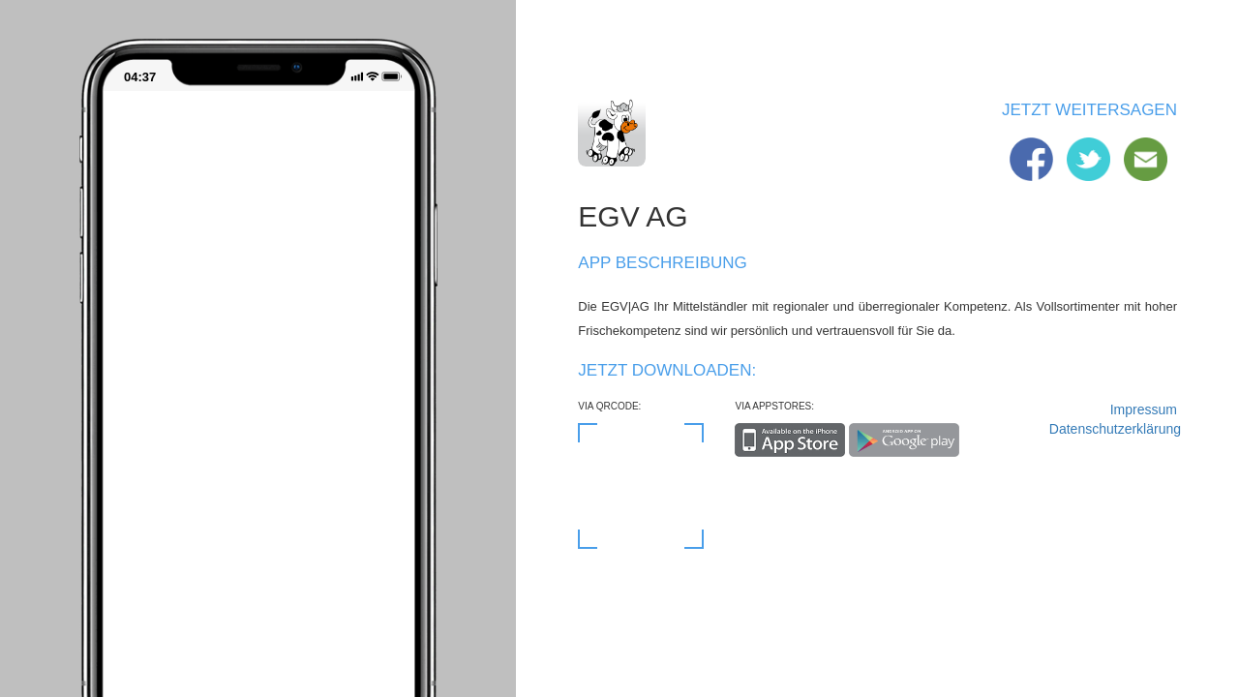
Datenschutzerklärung (1113, 429)
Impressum (1143, 409)
